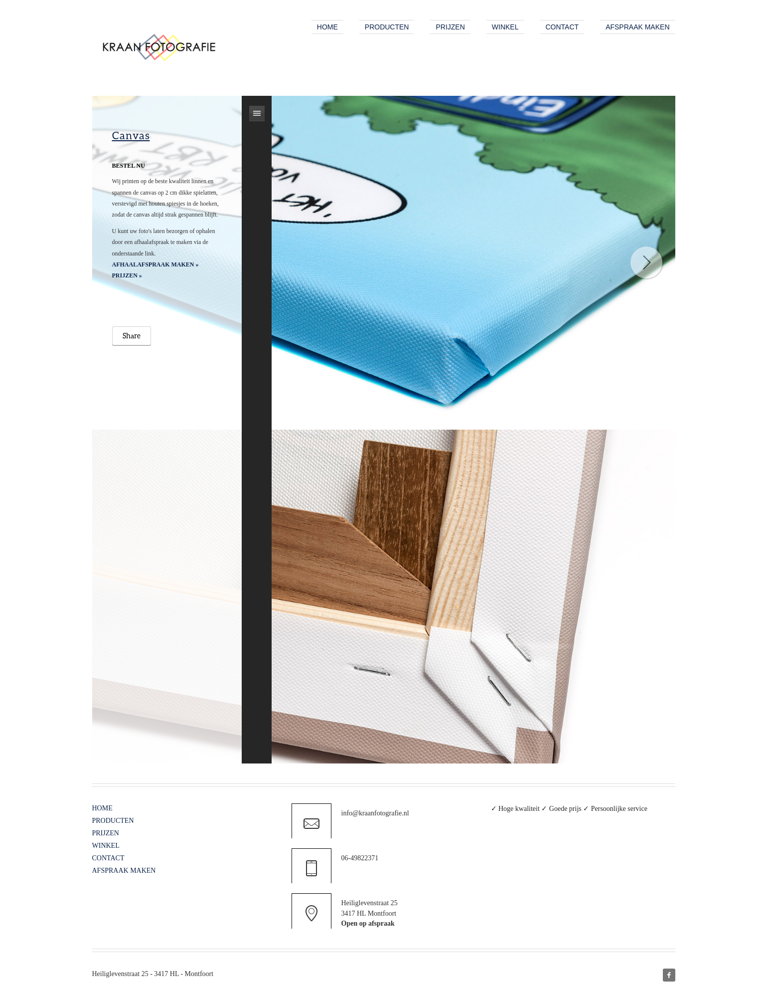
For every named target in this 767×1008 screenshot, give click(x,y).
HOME (102, 808)
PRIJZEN (105, 833)
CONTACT (108, 858)
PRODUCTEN (113, 820)
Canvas (131, 135)
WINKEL (106, 845)
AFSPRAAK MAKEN (124, 870)
